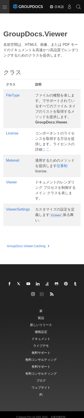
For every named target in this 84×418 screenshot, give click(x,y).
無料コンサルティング (41, 359)
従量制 (62, 166)
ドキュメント (41, 339)
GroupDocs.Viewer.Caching (28, 246)
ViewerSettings (18, 209)
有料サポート (41, 366)
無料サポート (41, 352)
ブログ (41, 380)
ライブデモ (41, 345)
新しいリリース (41, 325)
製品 (41, 318)
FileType (12, 95)
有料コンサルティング (41, 373)
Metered (12, 160)
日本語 (57, 7)
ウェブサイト (41, 387)
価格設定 (41, 332)
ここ (46, 149)
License (12, 133)
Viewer (11, 182)
